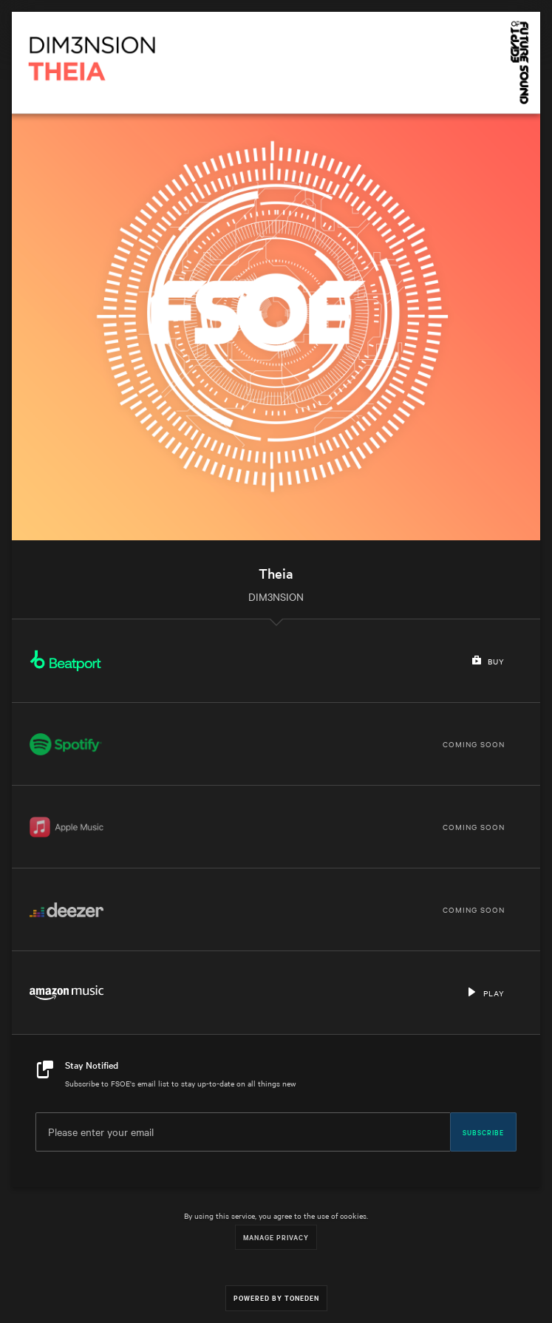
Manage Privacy (276, 1236)
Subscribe (483, 1131)
